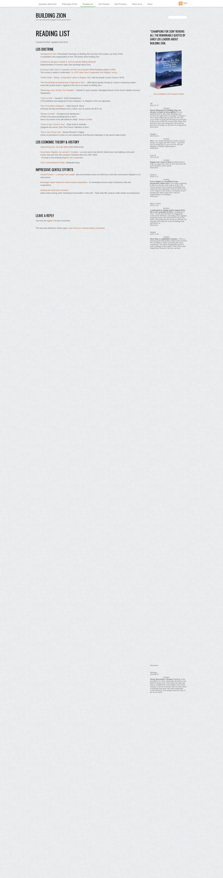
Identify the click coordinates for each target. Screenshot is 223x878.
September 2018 (157, 492)
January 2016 (155, 640)
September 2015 (157, 659)
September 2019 (157, 437)
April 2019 (154, 460)
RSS (185, 3)
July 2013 (154, 779)
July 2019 (154, 446)
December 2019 (156, 423)
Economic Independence (162, 269)
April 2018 (154, 516)
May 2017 (154, 566)
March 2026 (155, 367)
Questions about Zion (48, 4)
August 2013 (155, 775)
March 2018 (155, 520)
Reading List (88, 4)
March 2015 (155, 687)
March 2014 (155, 742)
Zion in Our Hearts (157, 329)
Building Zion (41, 867)
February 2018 (156, 525)
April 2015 (154, 682)
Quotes (153, 232)
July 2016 (154, 613)
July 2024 (154, 381)
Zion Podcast (103, 4)
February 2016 (156, 636)
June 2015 (154, 673)
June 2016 (154, 617)
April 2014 (154, 737)
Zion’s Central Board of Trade (52, 163)
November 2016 (156, 594)
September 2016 (157, 603)
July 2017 (154, 557)
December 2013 (156, 756)
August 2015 (155, 663)
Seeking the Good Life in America (54, 190)
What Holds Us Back (160, 297)
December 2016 (156, 590)
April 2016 (154, 626)
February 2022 (156, 391)
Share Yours (137, 4)
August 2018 (155, 497)
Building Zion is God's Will (162, 242)
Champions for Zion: (48, 54)
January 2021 (155, 405)
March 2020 (155, 409)
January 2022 (155, 395)
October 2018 (155, 488)
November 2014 (156, 705)
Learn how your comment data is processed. (86, 228)
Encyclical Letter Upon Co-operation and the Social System (64, 70)
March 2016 (155, 631)
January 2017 (155, 585)
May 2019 (154, 455)
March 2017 (155, 576)
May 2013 (154, 788)
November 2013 (156, 761)
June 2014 (154, 728)
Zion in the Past (156, 334)
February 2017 (156, 580)
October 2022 (155, 386)
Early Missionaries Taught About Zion (167, 260)
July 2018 (154, 502)
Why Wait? (154, 320)
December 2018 (156, 479)
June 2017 (154, 562)
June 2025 (154, 372)
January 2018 (155, 529)
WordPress (48, 870)
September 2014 (157, 714)
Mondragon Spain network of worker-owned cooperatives (63, 182)
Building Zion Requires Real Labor (166, 246)
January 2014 (155, 751)
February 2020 (156, 414)
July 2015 (154, 668)
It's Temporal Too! (159, 279)
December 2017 (156, 534)
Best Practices (121, 4)
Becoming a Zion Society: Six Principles (57, 90)
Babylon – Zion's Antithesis (161, 218)
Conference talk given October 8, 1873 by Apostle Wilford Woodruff (68, 62)
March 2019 (155, 465)
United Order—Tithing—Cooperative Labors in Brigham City (65, 78)
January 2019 (155, 474)
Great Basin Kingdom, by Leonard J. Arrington (59, 152)
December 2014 (156, 701)
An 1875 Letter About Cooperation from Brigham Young (94, 72)
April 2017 (154, 571)
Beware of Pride (47, 114)
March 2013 (155, 798)
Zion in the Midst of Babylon (52, 106)
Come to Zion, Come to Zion (52, 124)
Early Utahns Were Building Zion (165, 265)
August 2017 (155, 552)
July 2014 (154, 724)
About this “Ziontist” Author (161, 179)
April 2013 (154, 793)
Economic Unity (158, 274)
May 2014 (154, 733)
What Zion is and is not (161, 302)
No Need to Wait (158, 283)
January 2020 (155, 418)
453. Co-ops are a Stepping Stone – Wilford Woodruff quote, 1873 (168, 162)
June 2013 (154, 784)
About (150, 4)
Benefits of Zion (156, 223)
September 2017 (157, 548)
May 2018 (154, 511)
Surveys (153, 315)
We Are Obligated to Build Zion (164, 288)
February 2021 (156, 400)
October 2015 (155, 654)
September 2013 (157, 770)
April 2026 (154, 363)
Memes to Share (157, 228)
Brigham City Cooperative (72, 158)
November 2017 (156, 539)
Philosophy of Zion (69, 4)
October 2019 (155, 432)
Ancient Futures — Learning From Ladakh (57, 175)
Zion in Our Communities (160, 325)
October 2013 (155, 765)
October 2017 (155, 543)
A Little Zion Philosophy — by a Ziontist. (166, 176)
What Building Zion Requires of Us (166, 292)
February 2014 (156, 747)
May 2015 (154, 677)
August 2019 (155, 441)
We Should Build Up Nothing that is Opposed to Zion (62, 82)
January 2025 (155, 377)
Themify (153, 200)
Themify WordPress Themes (64, 870)
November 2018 (156, 483)
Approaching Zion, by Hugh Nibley (54, 147)
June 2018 (154, 506)
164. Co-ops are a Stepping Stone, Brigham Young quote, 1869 (168, 149)
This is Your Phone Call (50, 132)
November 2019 (156, 428)
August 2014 (155, 719)
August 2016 (155, 608)
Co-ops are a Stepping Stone (164, 255)
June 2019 (154, 451)
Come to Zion (46, 98)
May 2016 (154, 622)
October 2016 (155, 599)
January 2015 (155, 696)
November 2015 (156, 650)
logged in (50, 221)
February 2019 (156, 469)
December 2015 (156, 645)
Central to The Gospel (161, 251)
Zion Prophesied (158, 306)
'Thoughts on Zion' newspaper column (165, 214)
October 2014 (155, 710)
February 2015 (156, 691)
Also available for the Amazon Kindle (169, 94)
